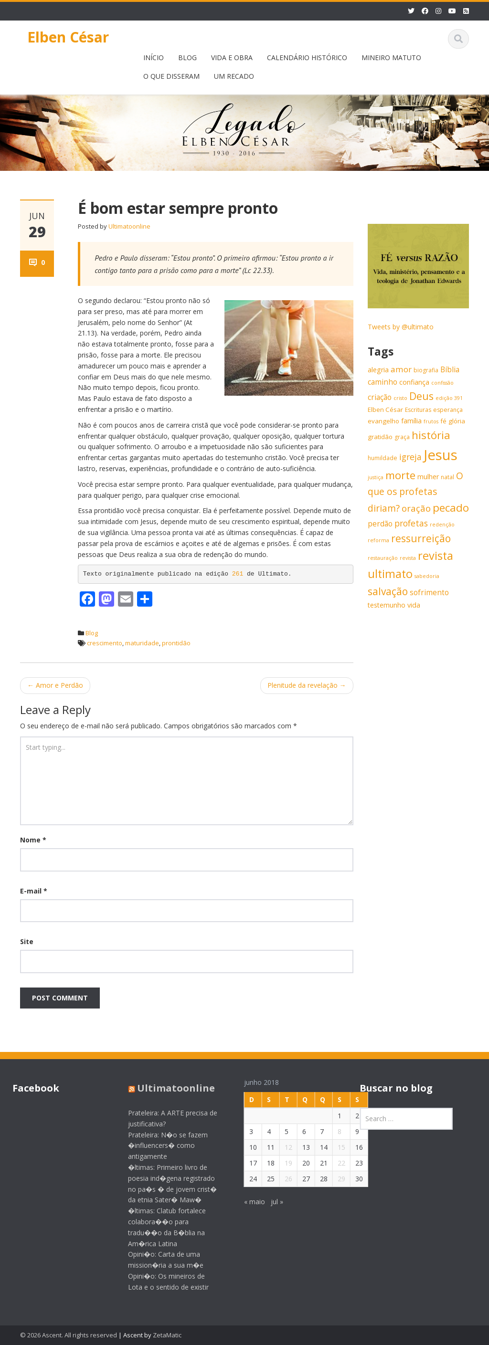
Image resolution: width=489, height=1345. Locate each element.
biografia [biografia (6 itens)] (426, 370)
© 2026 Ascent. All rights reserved (68, 1335)
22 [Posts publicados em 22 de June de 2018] (334, 1162)
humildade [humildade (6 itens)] (382, 458)
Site (26, 941)
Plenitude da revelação (306, 685)
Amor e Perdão (55, 685)
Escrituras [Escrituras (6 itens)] (418, 410)
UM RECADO (234, 76)
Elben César (68, 37)
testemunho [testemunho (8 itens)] (386, 604)
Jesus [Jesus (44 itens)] (440, 454)
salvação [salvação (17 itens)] (388, 591)
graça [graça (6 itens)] (402, 437)
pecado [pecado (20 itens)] (451, 507)
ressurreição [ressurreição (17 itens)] (421, 538)
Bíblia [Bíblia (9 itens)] (449, 370)
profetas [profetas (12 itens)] (411, 523)
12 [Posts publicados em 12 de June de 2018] (281, 1147)
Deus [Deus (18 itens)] (421, 396)
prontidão (176, 643)
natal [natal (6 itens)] (447, 477)
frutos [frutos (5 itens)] (431, 421)
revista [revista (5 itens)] (408, 558)
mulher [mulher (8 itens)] (428, 476)
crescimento (104, 643)
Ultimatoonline (129, 226)
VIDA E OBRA (232, 57)
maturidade (142, 643)
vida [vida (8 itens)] (413, 604)
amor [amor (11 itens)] (401, 369)
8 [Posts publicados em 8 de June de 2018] (332, 1131)
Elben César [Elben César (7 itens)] (385, 409)
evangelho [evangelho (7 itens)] (383, 421)
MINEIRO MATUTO (391, 57)
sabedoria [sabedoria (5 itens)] (427, 576)
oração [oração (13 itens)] (416, 508)
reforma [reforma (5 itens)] (378, 540)
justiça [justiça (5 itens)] (375, 477)
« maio (246, 1201)
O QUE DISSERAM (171, 76)
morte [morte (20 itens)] (400, 475)
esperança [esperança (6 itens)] (448, 410)
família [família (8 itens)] (411, 420)
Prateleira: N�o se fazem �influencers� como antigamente (161, 1145)
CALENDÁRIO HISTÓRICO (307, 57)
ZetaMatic (167, 1335)
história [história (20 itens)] (431, 435)
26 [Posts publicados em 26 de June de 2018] (281, 1178)
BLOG (187, 57)
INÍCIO (153, 57)
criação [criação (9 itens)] (380, 397)
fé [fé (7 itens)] (443, 421)
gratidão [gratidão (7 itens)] (380, 436)
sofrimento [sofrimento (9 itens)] (429, 593)
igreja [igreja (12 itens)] (410, 456)
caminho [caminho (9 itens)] (382, 382)
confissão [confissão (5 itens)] (442, 382)
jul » (269, 1201)
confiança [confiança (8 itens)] (414, 382)
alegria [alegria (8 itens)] (378, 369)
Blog (91, 633)
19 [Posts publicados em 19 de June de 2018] (281, 1162)
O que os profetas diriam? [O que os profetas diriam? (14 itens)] (415, 492)
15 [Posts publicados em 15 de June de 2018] (334, 1147)
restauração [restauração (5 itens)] (383, 558)
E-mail (33, 890)
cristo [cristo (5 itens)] (400, 398)
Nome (33, 839)
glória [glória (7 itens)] (456, 421)
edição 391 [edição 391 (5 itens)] (449, 398)
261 (239, 574)
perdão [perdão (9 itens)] (380, 524)
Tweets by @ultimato (401, 326)
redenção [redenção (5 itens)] (442, 524)
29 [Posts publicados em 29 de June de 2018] (334, 1178)
